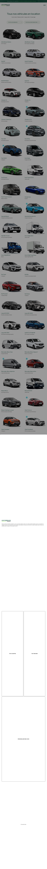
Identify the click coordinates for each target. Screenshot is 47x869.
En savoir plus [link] (23, 824)
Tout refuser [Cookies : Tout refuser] (34, 653)
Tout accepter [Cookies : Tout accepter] (12, 653)
